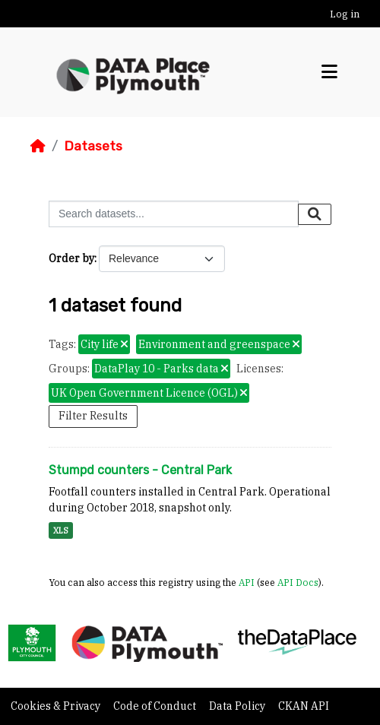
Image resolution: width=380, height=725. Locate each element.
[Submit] (314, 214)
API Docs (297, 582)
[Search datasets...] (174, 214)
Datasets (93, 146)
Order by (71, 258)
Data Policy (238, 706)
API (247, 582)
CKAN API (303, 706)
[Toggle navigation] (329, 72)
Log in (344, 14)
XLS (60, 530)
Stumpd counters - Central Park (140, 470)
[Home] (38, 146)
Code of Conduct (155, 706)
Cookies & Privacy (57, 706)
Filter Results (93, 416)
